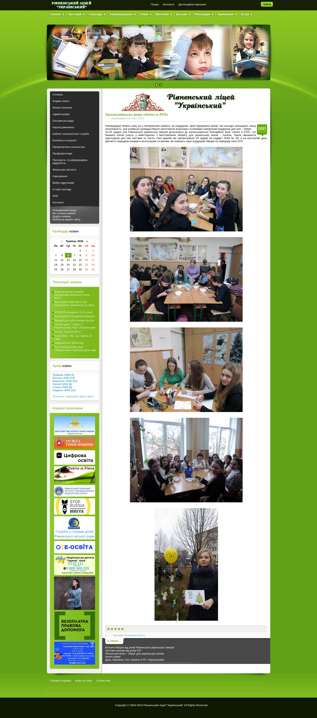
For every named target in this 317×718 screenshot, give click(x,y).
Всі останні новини (64, 213)
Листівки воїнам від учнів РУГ (123, 650)
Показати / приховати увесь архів (73, 396)
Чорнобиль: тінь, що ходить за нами (73, 337)
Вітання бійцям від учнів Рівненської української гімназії (139, 647)
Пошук (155, 4)
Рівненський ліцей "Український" (163, 705)
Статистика (103, 680)
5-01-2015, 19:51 (135, 118)
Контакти (168, 4)
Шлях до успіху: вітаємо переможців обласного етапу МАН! (72, 294)
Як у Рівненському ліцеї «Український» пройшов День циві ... (75, 350)
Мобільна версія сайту (67, 219)
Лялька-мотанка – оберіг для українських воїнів (134, 653)
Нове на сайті (83, 680)
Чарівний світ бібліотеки (69, 342)
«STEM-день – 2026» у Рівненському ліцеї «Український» (75, 326)
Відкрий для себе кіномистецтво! (74, 320)
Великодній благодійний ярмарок (74, 316)
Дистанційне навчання (192, 4)
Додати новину (62, 216)
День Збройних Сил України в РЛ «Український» (135, 659)
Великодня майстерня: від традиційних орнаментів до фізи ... (74, 305)
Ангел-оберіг (113, 656)
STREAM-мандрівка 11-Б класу (73, 312)
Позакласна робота (135, 635)
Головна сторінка (60, 680)
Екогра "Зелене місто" (68, 331)
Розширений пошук (64, 210)
